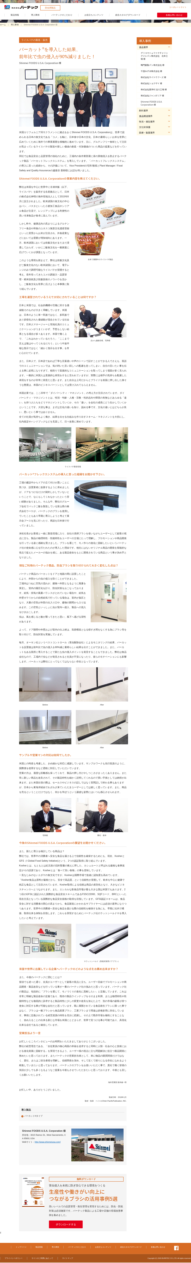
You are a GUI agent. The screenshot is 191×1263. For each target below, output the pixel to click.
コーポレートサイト (178, 7)
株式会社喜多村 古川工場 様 (154, 89)
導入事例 (35, 15)
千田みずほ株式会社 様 (151, 71)
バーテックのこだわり (61, 15)
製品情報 (15, 15)
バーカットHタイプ (33, 1116)
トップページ (21, 1247)
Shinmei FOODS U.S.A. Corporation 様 (151, 103)
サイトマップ (67, 1259)
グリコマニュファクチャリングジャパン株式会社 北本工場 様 (154, 55)
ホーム (3, 25)
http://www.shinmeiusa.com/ (48, 1142)
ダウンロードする (67, 1224)
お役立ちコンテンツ (93, 15)
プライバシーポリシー (14, 1259)
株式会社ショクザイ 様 (151, 83)
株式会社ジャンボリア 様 (152, 95)
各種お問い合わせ (174, 15)
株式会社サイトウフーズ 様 (153, 77)
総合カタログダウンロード (127, 15)
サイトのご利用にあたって (42, 1259)
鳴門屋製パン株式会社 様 (152, 64)
